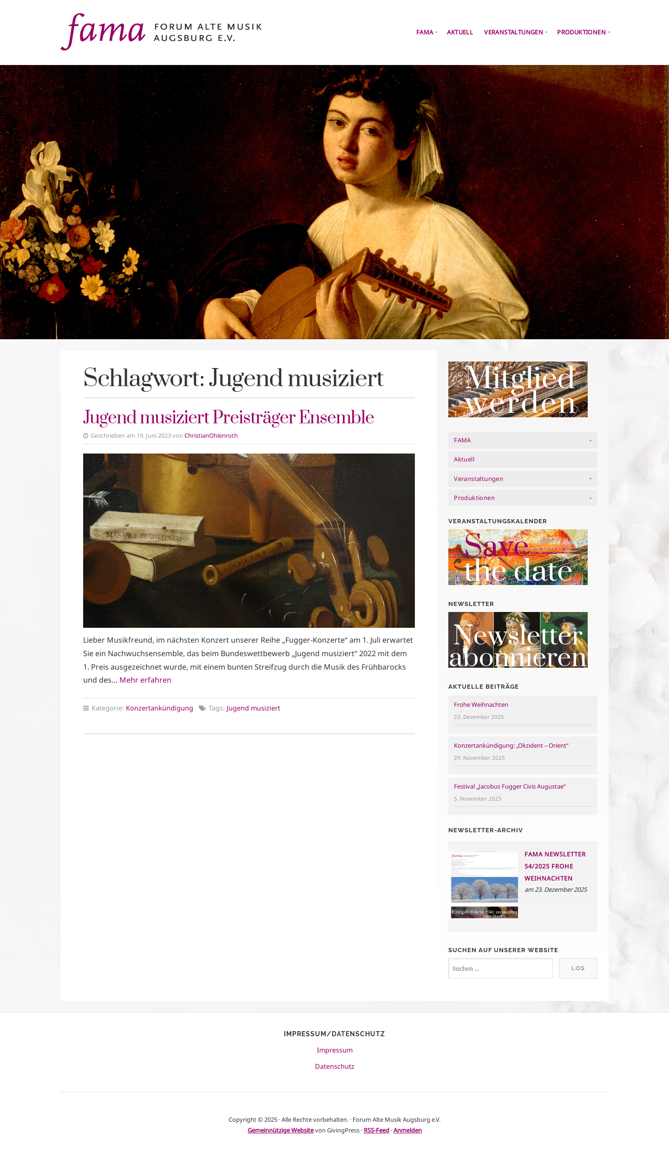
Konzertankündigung (159, 708)
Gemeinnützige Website (281, 1130)
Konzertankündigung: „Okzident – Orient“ (511, 745)
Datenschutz (334, 1066)
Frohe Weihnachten (481, 704)
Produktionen (581, 32)
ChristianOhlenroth (211, 435)
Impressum (335, 1050)
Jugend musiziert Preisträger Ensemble (228, 418)
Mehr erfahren (145, 680)
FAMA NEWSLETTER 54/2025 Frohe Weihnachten (555, 866)
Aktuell (460, 32)
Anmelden (408, 1130)
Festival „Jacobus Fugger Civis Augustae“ (510, 786)
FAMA (424, 32)
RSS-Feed (376, 1130)
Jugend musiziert (253, 708)
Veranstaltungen (513, 32)
